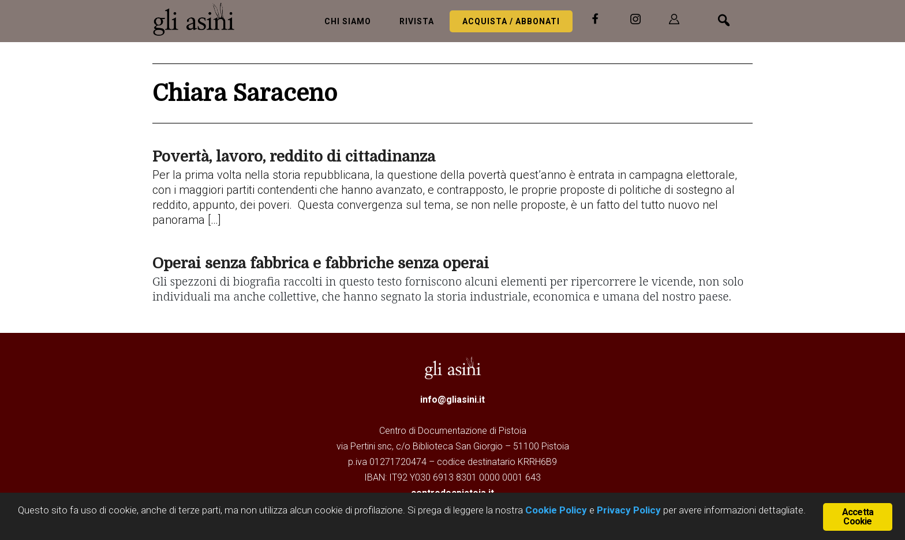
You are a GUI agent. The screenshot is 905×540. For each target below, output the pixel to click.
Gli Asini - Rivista (198, 19)
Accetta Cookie (857, 517)
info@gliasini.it (452, 399)
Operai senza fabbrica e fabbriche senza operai (320, 263)
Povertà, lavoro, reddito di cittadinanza (293, 156)
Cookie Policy (555, 510)
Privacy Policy (629, 510)
